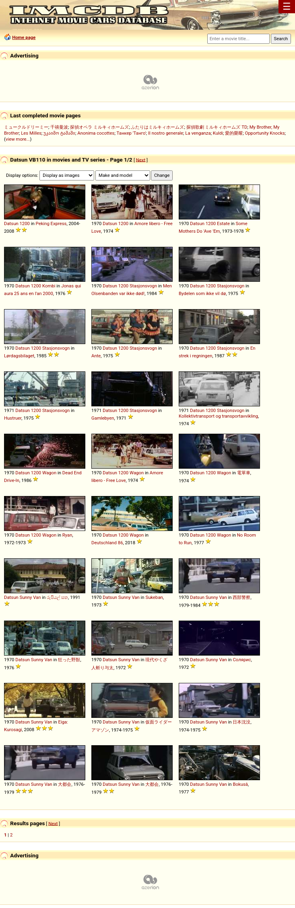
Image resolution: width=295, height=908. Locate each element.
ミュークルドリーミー (26, 127)
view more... (18, 139)
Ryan (67, 535)
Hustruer (12, 418)
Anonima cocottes (95, 133)
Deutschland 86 (107, 542)
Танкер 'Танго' (131, 133)
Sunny (25, 597)
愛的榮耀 (234, 133)
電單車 (243, 473)
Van (37, 597)
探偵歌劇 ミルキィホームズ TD (217, 127)
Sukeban (154, 597)
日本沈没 (241, 722)
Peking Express (51, 223)
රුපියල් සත (57, 597)
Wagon (49, 473)
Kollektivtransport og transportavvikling (218, 416)
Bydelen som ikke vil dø (202, 293)
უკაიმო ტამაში (59, 133)
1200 (24, 223)
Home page (23, 37)
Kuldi (218, 133)
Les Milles (31, 133)
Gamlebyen (102, 418)
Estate (223, 223)
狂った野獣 (69, 659)
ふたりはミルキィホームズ (157, 127)
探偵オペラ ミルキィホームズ (99, 127)
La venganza (197, 133)
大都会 (64, 784)
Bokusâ (240, 784)
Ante (96, 356)
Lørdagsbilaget (19, 356)
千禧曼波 (59, 127)
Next (140, 159)
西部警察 (241, 597)
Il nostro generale (165, 133)
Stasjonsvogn (143, 286)
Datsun (11, 223)
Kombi (48, 286)
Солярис (242, 659)
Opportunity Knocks (265, 133)
